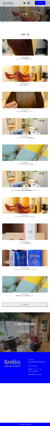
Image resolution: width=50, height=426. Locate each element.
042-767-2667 (34, 366)
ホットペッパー (40, 2)
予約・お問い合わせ (25, 343)
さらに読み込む (25, 304)
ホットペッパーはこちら (25, 338)
